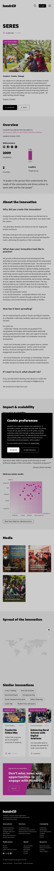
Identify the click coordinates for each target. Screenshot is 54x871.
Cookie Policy (35, 443)
